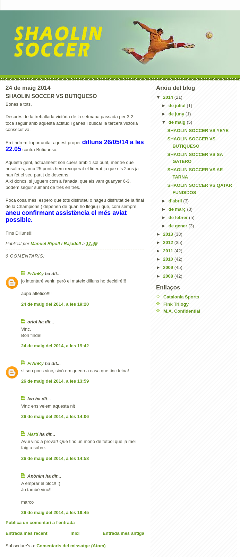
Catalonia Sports (181, 296)
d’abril (176, 200)
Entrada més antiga (123, 533)
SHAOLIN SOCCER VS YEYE (198, 130)
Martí (32, 434)
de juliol (178, 105)
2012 (168, 242)
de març (178, 209)
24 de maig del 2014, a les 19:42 (55, 345)
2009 (168, 267)
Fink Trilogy (176, 304)
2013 (168, 234)
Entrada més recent (27, 533)
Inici (74, 533)
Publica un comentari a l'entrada (40, 522)
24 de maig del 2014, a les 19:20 (55, 304)
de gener (179, 225)
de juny (177, 113)
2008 (168, 276)
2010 (168, 259)
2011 (168, 250)
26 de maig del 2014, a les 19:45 (55, 512)
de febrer (179, 217)
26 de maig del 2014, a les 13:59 (55, 381)
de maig (178, 122)
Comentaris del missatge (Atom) (70, 545)
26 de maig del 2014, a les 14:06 (55, 416)
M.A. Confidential (181, 311)
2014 (168, 97)
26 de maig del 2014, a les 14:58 (55, 458)
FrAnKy (35, 273)
